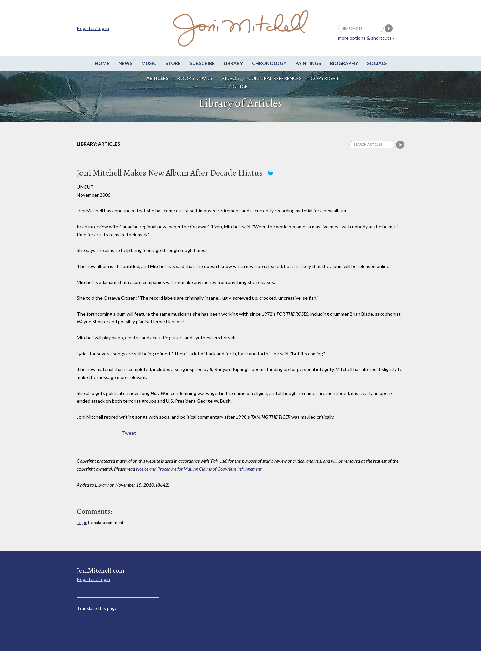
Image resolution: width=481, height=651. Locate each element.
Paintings (308, 63)
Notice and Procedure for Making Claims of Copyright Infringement (199, 469)
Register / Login (93, 579)
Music (148, 63)
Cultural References (275, 78)
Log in (82, 522)
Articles (157, 78)
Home (102, 63)
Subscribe (202, 63)
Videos (230, 78)
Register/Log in (93, 28)
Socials (377, 63)
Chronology (269, 63)
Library (233, 63)
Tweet (129, 433)
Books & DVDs (194, 78)
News (125, 63)
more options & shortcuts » (366, 38)
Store (173, 63)
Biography (344, 63)
